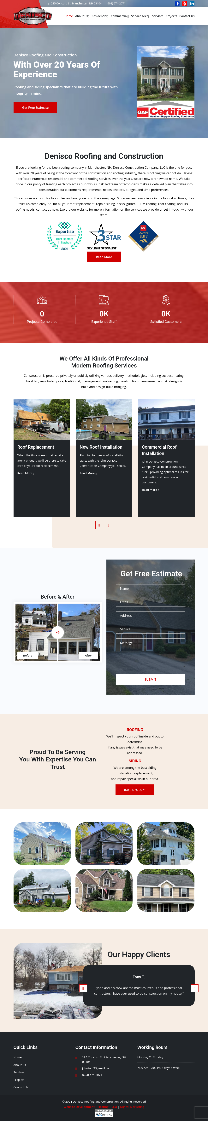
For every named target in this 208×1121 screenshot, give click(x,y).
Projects (171, 16)
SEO (114, 1107)
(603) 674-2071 (114, 3)
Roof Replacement (35, 447)
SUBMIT (150, 679)
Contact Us (187, 16)
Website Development (79, 1107)
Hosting (103, 1107)
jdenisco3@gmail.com (96, 1068)
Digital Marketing (132, 1107)
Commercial (120, 15)
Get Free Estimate (35, 107)
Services (157, 16)
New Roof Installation (101, 447)
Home (68, 15)
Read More (104, 257)
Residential (100, 15)
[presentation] (99, 525)
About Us (82, 15)
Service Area (140, 15)
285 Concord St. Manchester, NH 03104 (75, 3)
